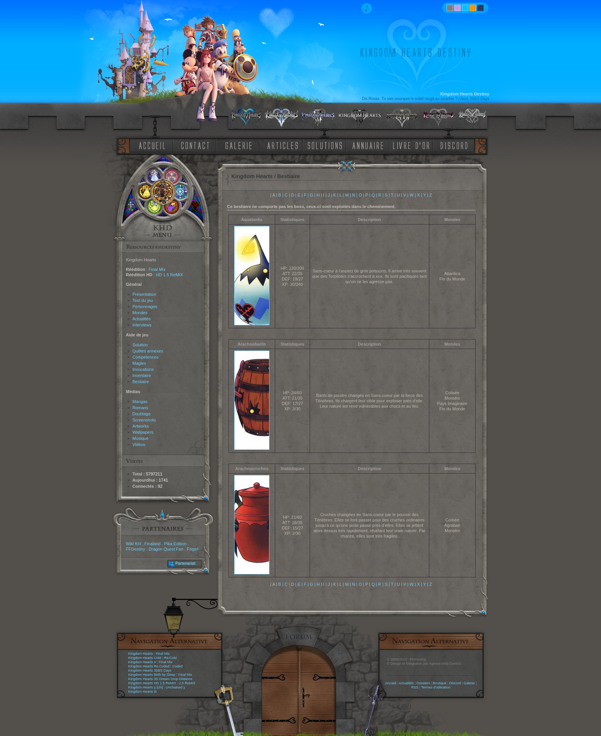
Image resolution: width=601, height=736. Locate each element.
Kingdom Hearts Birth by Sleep (152, 675)
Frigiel (192, 549)
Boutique (440, 683)
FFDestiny (135, 549)
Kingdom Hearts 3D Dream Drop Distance (160, 679)
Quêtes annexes (148, 351)
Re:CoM (170, 658)
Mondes (140, 312)
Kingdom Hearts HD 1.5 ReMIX (152, 683)
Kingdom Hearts (140, 654)
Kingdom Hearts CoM (144, 658)
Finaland (153, 543)
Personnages (145, 306)
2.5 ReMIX (187, 683)
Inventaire (142, 375)
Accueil (390, 683)
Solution (140, 345)
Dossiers (423, 683)
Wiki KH (133, 543)
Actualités (142, 318)
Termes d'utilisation (435, 687)
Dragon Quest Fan (166, 549)
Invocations (143, 369)
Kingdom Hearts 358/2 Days (150, 670)
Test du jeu (143, 300)
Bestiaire (141, 381)
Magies (139, 363)
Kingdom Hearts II (142, 662)
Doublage (142, 413)
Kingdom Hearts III (142, 691)
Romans (140, 407)
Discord (455, 683)
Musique (141, 438)
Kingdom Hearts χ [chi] (145, 687)
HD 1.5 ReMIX (169, 274)
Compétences (146, 357)
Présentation (144, 294)
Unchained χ (175, 687)
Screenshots (144, 420)
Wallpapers (143, 432)
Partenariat (185, 563)
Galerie (469, 683)
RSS (415, 687)
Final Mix (157, 269)
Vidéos (139, 444)
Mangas (140, 401)
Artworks (141, 426)
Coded (177, 666)
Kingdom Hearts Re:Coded (149, 666)
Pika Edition (175, 543)
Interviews (142, 325)
